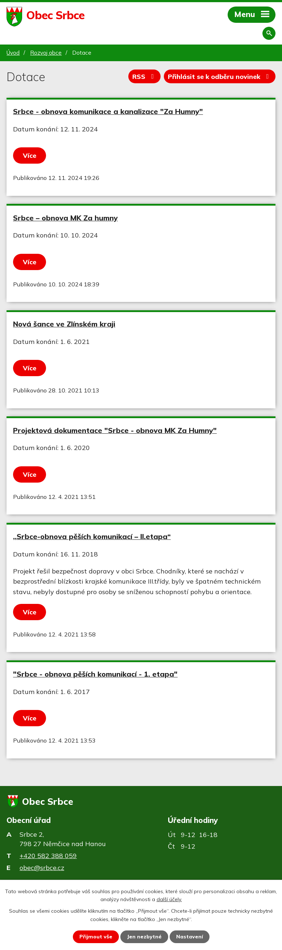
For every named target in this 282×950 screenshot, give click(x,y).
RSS (144, 76)
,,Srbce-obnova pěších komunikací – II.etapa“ (92, 536)
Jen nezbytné (144, 936)
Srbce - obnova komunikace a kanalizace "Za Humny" (108, 111)
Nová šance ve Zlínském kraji (64, 323)
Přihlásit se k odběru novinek (220, 76)
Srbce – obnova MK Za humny (65, 217)
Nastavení (189, 936)
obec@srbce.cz (42, 867)
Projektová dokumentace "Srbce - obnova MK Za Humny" (115, 430)
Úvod (13, 52)
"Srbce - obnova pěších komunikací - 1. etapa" (95, 673)
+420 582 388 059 (48, 856)
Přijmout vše (95, 936)
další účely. (169, 899)
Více (29, 155)
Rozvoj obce (46, 52)
